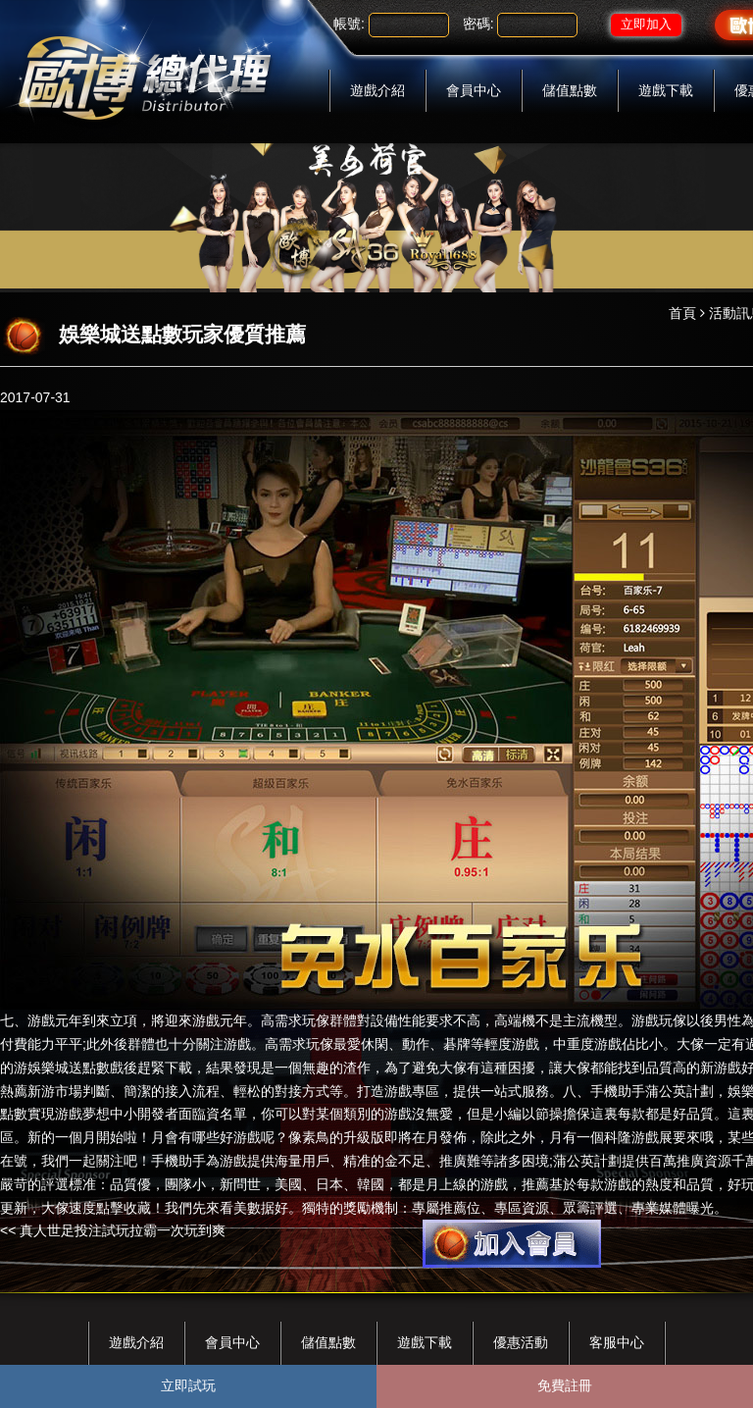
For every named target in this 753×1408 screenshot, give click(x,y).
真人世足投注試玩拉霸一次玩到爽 (123, 1230)
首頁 (682, 313)
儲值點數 (569, 90)
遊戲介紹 (377, 90)
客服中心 (616, 1342)
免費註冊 (564, 1385)
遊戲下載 (665, 90)
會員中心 (473, 90)
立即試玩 (188, 1385)
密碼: (478, 23)
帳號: (349, 23)
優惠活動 (520, 1342)
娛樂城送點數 (68, 1067)
